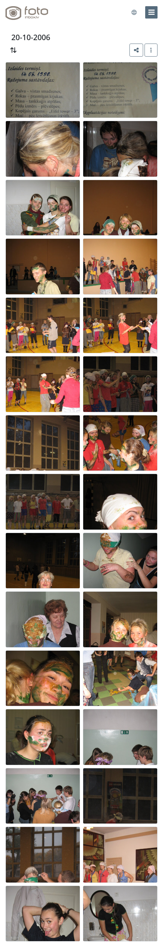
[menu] (151, 12)
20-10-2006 (30, 37)
